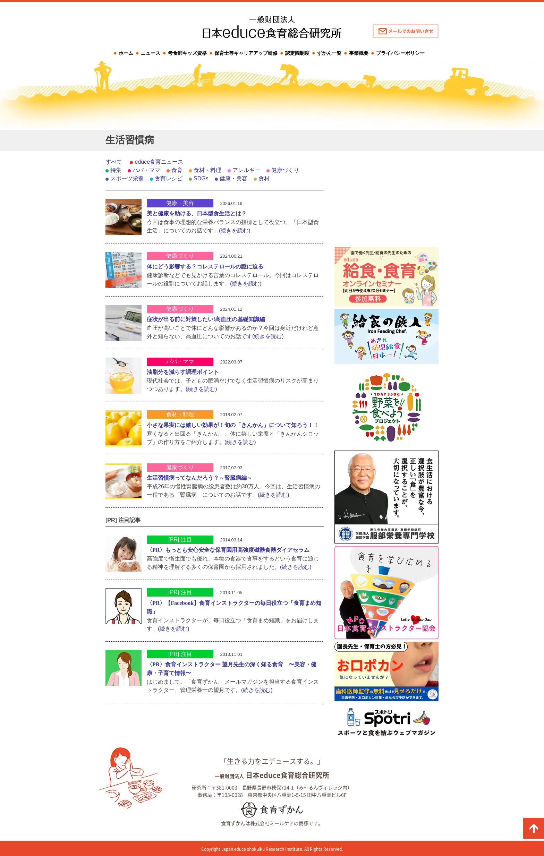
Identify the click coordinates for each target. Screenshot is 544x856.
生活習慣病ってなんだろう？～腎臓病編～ (199, 478)
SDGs (201, 178)
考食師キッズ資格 (187, 53)
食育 (176, 170)
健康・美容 (233, 178)
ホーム (126, 53)
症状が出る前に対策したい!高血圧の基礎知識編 (206, 319)
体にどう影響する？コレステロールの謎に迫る (205, 266)
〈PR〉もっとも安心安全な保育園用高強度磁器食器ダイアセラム (228, 550)
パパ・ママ (146, 170)
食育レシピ (168, 178)
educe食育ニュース (159, 162)
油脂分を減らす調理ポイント (183, 372)
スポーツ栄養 (127, 178)
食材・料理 (207, 170)
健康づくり (285, 170)
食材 (264, 178)
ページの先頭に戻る (533, 828)
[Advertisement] (386, 201)
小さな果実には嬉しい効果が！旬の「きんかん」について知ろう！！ (233, 425)
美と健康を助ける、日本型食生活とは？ (197, 213)
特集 (115, 170)
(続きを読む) (234, 230)
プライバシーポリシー (400, 53)
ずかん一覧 (329, 53)
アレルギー (246, 170)
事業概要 (358, 53)
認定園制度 (297, 53)
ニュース (150, 53)
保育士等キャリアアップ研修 (246, 53)
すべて (113, 162)
